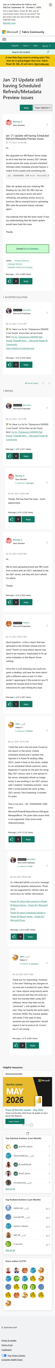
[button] (26, 108)
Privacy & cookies (8, 1340)
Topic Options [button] (42, 107)
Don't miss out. (41, 63)
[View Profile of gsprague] (27, 309)
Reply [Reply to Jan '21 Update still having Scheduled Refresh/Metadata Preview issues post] (26, 281)
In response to (24, 483)
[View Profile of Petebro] (26, 622)
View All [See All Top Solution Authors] (10, 1189)
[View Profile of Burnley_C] (17, 121)
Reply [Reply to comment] (26, 364)
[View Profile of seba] (17, 723)
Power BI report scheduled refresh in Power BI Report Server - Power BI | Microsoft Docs (27, 916)
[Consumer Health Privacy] (27, 1359)
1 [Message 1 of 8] (14, 274)
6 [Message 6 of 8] (14, 595)
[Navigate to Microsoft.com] (10, 32)
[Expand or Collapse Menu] (4, 39)
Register (15, 45)
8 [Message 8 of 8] (16, 512)
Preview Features (22, 260)
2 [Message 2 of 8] (14, 697)
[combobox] (31, 52)
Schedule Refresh (14, 264)
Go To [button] (45, 45)
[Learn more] (14, 1121)
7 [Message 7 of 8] (14, 357)
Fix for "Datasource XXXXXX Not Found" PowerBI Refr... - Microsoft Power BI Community (27, 340)
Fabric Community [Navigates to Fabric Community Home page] (33, 32)
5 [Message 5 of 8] (21, 1038)
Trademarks (6, 1349)
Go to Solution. (31, 248)
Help (35, 45)
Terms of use (7, 1345)
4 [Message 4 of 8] (19, 929)
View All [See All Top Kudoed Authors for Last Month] (10, 1250)
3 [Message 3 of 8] (16, 832)
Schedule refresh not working (19, 267)
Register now (9, 23)
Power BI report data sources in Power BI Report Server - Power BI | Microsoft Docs (29, 905)
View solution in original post (20, 348)
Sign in (26, 45)
